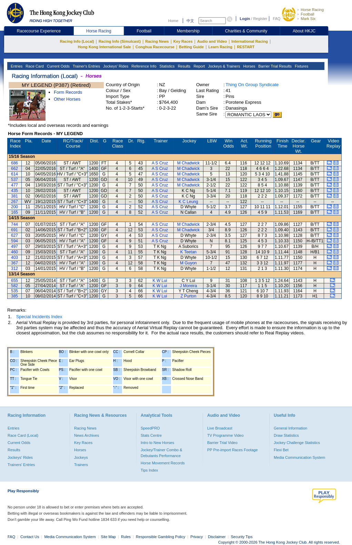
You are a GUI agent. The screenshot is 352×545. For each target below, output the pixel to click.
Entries (16, 66)
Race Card (34, 66)
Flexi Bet (281, 450)
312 (14, 268)
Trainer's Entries (86, 66)
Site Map (108, 537)
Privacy (196, 537)
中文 (190, 21)
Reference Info (143, 66)
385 (14, 296)
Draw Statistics (286, 435)
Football (307, 14)
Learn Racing (220, 47)
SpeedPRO (150, 428)
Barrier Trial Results (274, 66)
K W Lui (160, 280)
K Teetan (188, 252)
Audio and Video (212, 41)
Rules (126, 537)
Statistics (167, 66)
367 (14, 263)
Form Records (68, 92)
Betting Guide (191, 47)
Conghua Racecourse (154, 47)
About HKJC (304, 31)
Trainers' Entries (21, 465)
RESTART (245, 47)
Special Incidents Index (39, 316)
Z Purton (188, 296)
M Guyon (188, 263)
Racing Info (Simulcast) (120, 41)
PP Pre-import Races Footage (232, 450)
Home (173, 21)
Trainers (81, 465)
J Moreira (188, 285)
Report (198, 66)
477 (14, 185)
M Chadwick (188, 163)
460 (14, 252)
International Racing (249, 41)
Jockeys (81, 457)
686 (14, 163)
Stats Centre (151, 435)
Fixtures (301, 66)
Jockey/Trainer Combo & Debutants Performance (161, 452)
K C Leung (188, 201)
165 (14, 212)
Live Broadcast (219, 428)
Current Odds (58, 66)
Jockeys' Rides (115, 66)
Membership (188, 31)
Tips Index (149, 470)
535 (14, 291)
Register (260, 19)
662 (14, 168)
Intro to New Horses (157, 443)
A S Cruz (160, 163)
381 (14, 196)
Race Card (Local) (23, 435)
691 (14, 230)
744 (14, 224)
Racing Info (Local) (77, 41)
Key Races (183, 41)
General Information (290, 428)
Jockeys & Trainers (223, 66)
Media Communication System (299, 457)
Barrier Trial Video (222, 443)
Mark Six (308, 19)
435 (14, 190)
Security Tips (242, 537)
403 (14, 257)
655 (14, 280)
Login (245, 19)
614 (14, 174)
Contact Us (29, 537)
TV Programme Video (225, 435)
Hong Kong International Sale (104, 47)
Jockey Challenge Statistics (297, 443)
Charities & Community (246, 31)
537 (14, 179)
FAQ (276, 19)
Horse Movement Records (163, 463)
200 (14, 206)
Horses (248, 66)
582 (14, 285)
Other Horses (67, 99)
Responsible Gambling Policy (160, 537)
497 (14, 246)
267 (14, 201)
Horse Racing (312, 10)
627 (14, 235)
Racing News (157, 41)
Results (184, 66)
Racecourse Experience (39, 31)
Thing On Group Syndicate (252, 84)
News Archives (86, 435)
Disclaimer (216, 537)
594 (14, 241)
